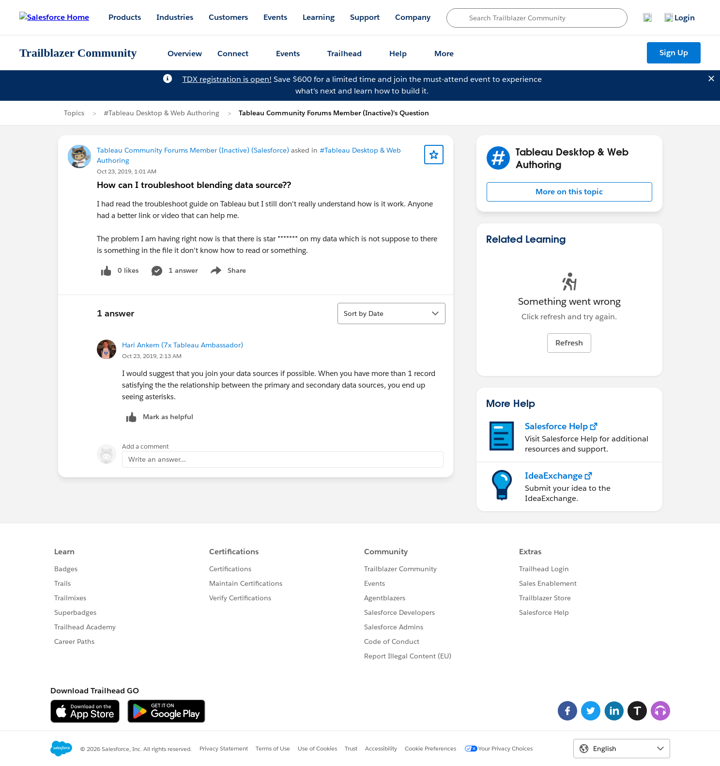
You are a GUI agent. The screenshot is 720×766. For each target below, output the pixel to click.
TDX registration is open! (227, 79)
